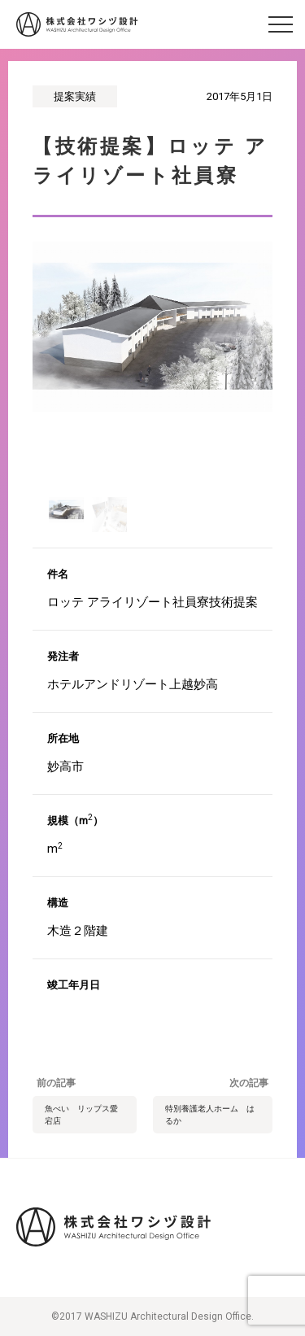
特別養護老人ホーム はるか (210, 1114)
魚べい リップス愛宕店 (81, 1114)
